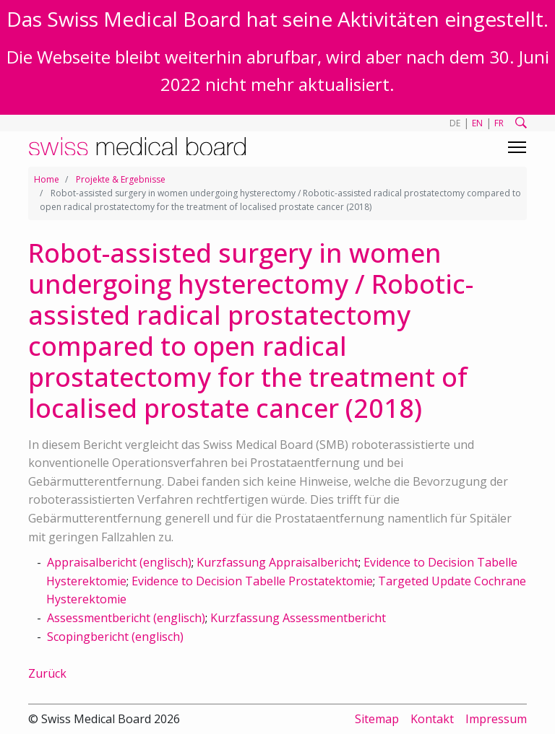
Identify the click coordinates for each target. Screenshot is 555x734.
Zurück (47, 673)
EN (477, 123)
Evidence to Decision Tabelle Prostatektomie (252, 581)
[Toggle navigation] (517, 147)
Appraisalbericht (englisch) (119, 562)
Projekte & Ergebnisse (120, 179)
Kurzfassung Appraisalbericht (277, 562)
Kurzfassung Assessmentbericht (298, 618)
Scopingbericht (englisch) (115, 637)
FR (499, 123)
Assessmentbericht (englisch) (126, 618)
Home (46, 179)
